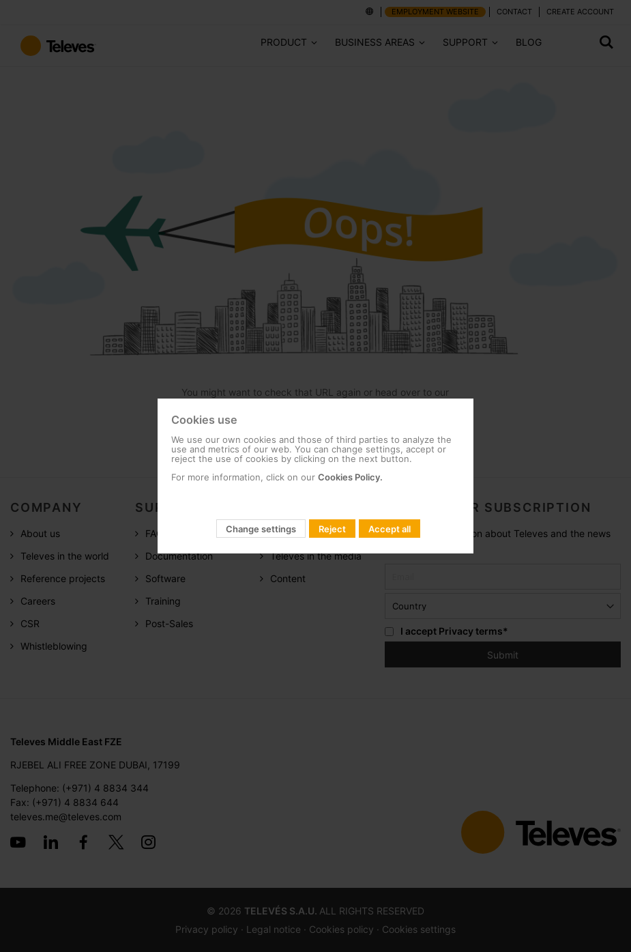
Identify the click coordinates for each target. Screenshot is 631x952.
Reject (332, 528)
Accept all (389, 528)
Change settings (261, 528)
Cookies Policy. (350, 477)
